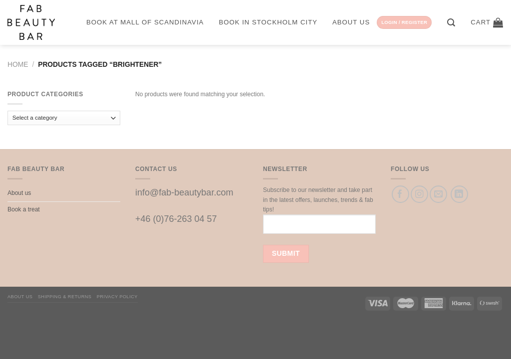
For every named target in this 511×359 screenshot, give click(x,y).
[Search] (451, 22)
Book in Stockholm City (268, 22)
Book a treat (23, 209)
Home (17, 64)
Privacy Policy (117, 296)
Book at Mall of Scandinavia (145, 22)
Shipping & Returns (65, 296)
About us (351, 22)
